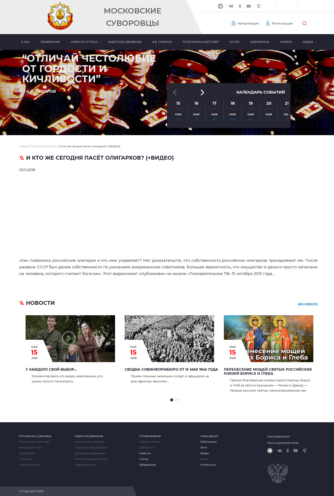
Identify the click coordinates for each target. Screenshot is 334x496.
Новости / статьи (84, 41)
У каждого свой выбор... (51, 369)
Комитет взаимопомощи (91, 459)
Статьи (143, 459)
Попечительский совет (200, 41)
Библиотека (259, 41)
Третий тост (147, 447)
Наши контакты (29, 465)
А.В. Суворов (162, 41)
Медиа (308, 41)
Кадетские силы (85, 465)
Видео (204, 453)
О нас (25, 41)
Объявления (50, 41)
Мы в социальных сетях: (283, 442)
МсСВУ (235, 41)
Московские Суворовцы (132, 17)
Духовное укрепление (90, 453)
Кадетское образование (91, 447)
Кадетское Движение (89, 436)
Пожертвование (150, 436)
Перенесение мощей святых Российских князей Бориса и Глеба (268, 371)
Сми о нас (25, 459)
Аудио (204, 459)
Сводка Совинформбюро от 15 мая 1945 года (171, 369)
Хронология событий (89, 442)
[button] (167, 124)
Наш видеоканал (278, 436)
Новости (145, 453)
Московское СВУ (30, 447)
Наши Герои (27, 453)
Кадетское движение (125, 41)
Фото (203, 447)
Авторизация (248, 23)
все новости (308, 304)
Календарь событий (260, 87)
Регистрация (282, 23)
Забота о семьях (150, 442)
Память (286, 41)
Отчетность (208, 465)
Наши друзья (209, 436)
